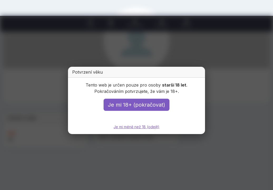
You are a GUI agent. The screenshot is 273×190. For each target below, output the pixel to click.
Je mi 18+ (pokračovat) (136, 105)
